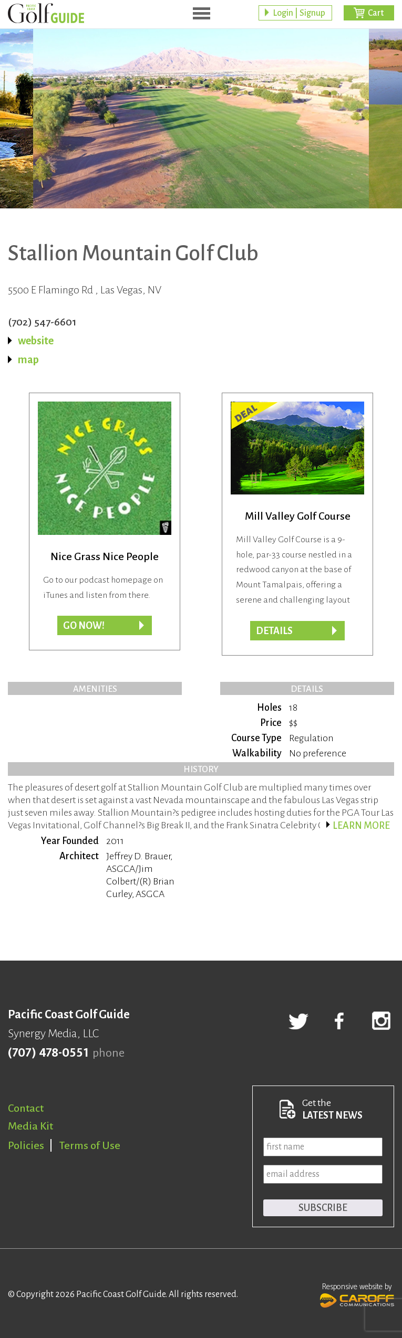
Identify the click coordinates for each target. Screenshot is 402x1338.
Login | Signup (299, 13)
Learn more (361, 825)
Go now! (84, 625)
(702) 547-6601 (42, 322)
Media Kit (30, 1126)
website (36, 340)
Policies (26, 1145)
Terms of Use (89, 1145)
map (28, 359)
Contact (26, 1108)
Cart (376, 13)
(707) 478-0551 (48, 1052)
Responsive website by (357, 1294)
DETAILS (274, 631)
